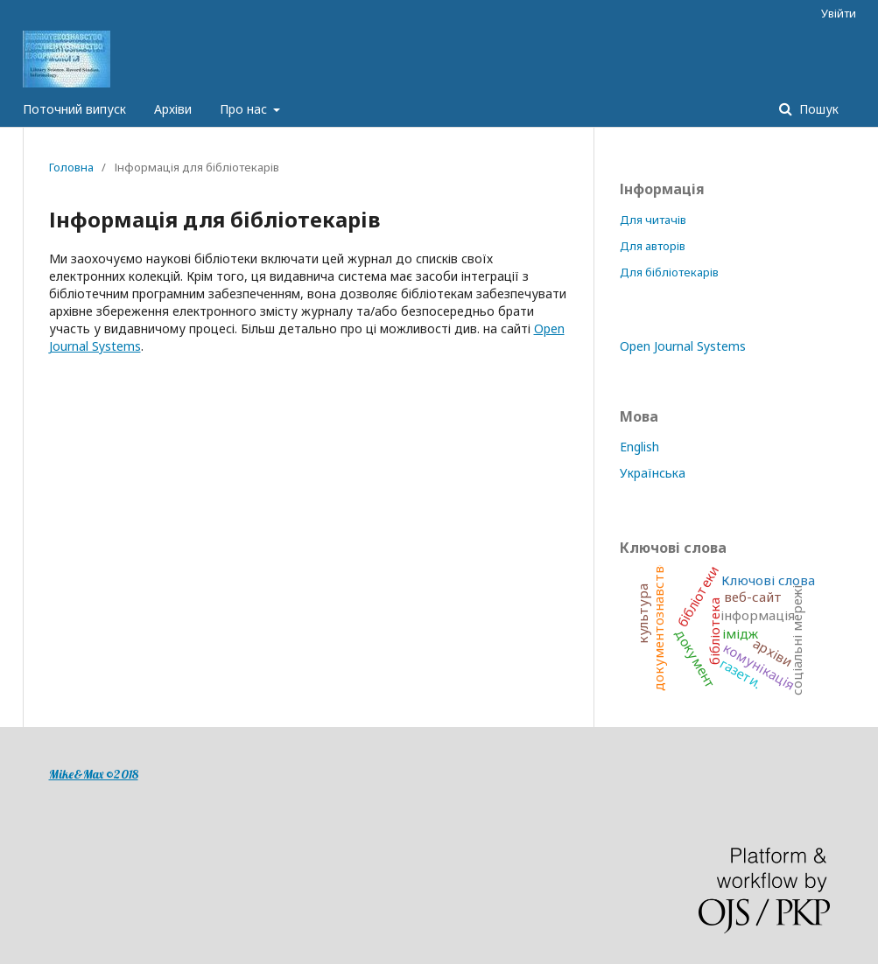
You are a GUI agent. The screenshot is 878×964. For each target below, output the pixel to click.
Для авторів (652, 246)
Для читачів (653, 219)
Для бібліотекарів (669, 272)
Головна (71, 167)
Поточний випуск (74, 109)
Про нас (245, 109)
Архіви (173, 109)
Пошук (817, 109)
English (639, 446)
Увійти (838, 13)
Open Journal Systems (683, 346)
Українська (652, 473)
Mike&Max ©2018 (93, 774)
